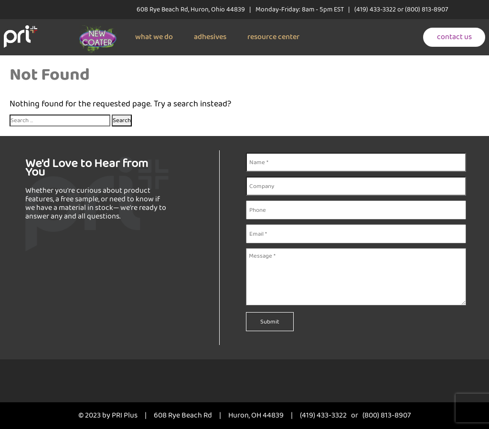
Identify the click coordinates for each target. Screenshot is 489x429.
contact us (454, 37)
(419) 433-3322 (375, 9)
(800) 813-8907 (426, 9)
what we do (154, 37)
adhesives (210, 37)
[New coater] (98, 29)
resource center (273, 37)
